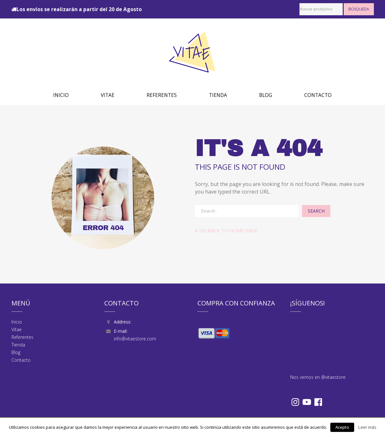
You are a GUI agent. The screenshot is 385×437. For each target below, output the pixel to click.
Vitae (107, 95)
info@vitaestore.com (135, 339)
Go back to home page (226, 230)
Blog (265, 95)
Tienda (218, 95)
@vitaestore (333, 377)
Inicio (61, 95)
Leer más (367, 427)
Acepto (342, 427)
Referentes (162, 95)
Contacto (318, 95)
